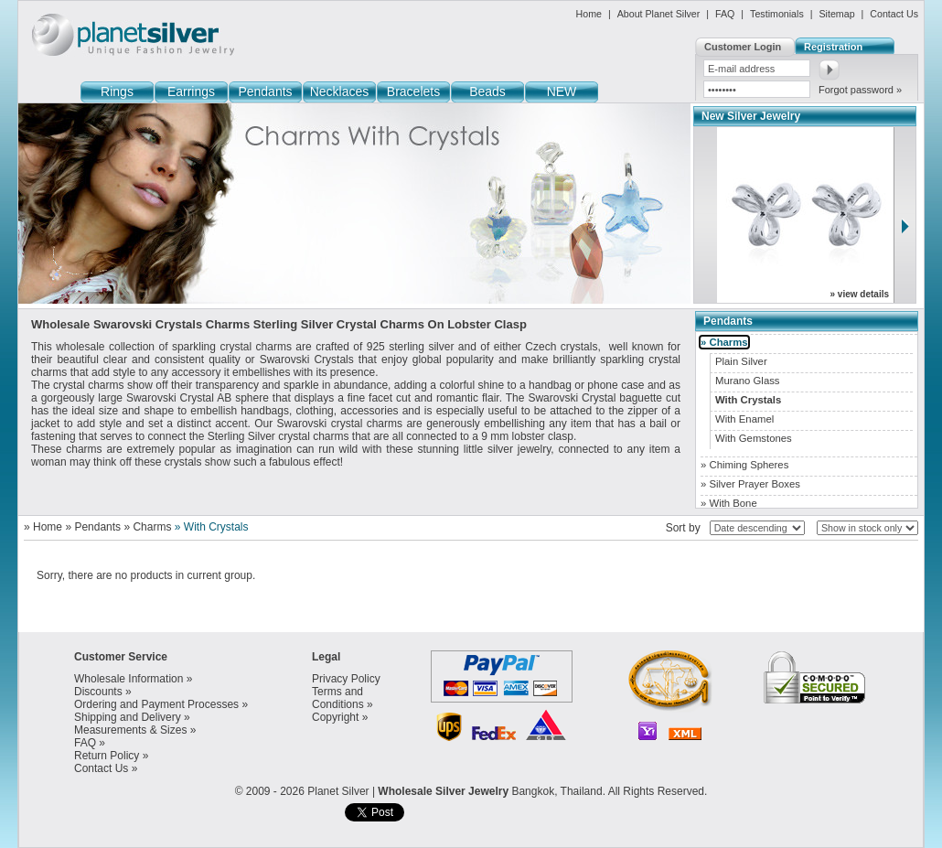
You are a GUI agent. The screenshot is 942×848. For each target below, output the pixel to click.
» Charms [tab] (724, 342)
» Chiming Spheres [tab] (744, 464)
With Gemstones (753, 438)
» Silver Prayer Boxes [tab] (750, 483)
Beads (487, 91)
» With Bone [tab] (729, 503)
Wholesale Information (128, 678)
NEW (562, 91)
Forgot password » (860, 89)
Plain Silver (741, 361)
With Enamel (744, 418)
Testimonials (777, 13)
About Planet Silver (659, 13)
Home (589, 13)
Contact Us (894, 13)
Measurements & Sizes (130, 730)
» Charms (147, 527)
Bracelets (413, 91)
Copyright (335, 717)
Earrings (191, 91)
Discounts (98, 691)
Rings (117, 91)
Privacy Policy (346, 678)
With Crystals (748, 399)
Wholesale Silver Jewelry (443, 791)
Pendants (265, 91)
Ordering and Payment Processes (156, 704)
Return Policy (106, 755)
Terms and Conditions (338, 698)
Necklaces (339, 91)
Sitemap (836, 13)
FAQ (724, 13)
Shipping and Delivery (127, 717)
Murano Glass (747, 380)
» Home (43, 527)
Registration (833, 46)
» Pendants (93, 527)
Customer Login (742, 46)
